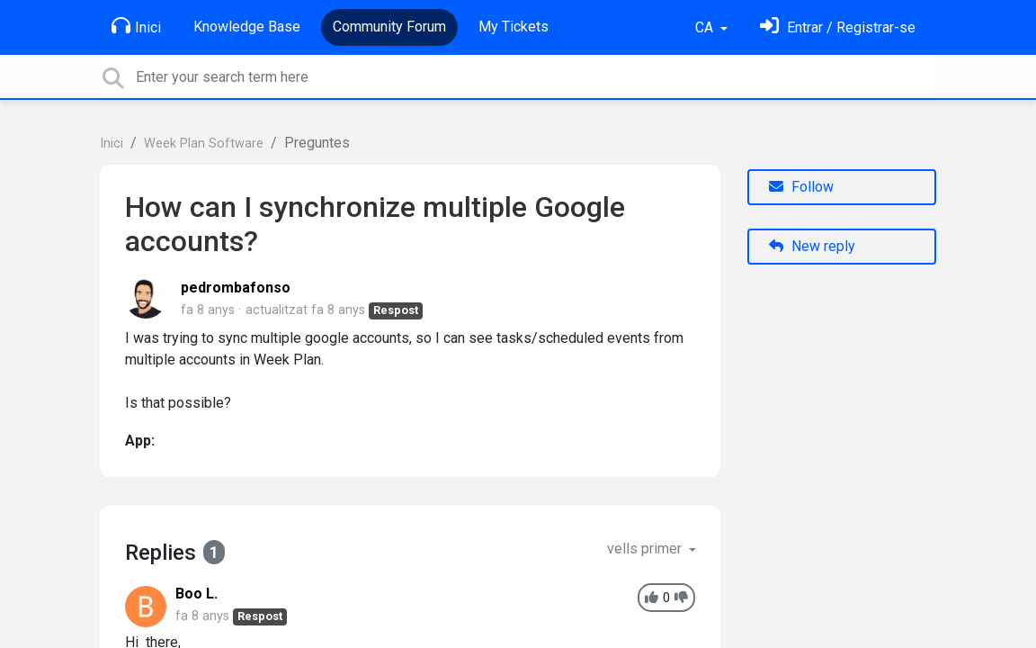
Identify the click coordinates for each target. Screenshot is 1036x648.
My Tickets (513, 26)
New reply (812, 246)
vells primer (646, 548)
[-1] (681, 598)
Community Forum (389, 26)
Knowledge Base (246, 26)
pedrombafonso (235, 287)
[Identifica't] (838, 27)
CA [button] (706, 27)
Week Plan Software (203, 143)
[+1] (651, 598)
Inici (136, 26)
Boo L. (196, 593)
